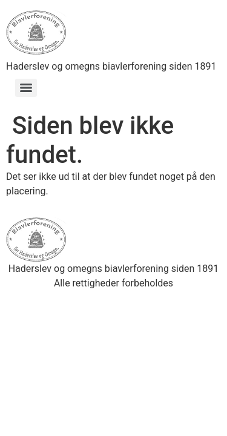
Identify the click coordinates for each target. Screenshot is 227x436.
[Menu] (26, 88)
